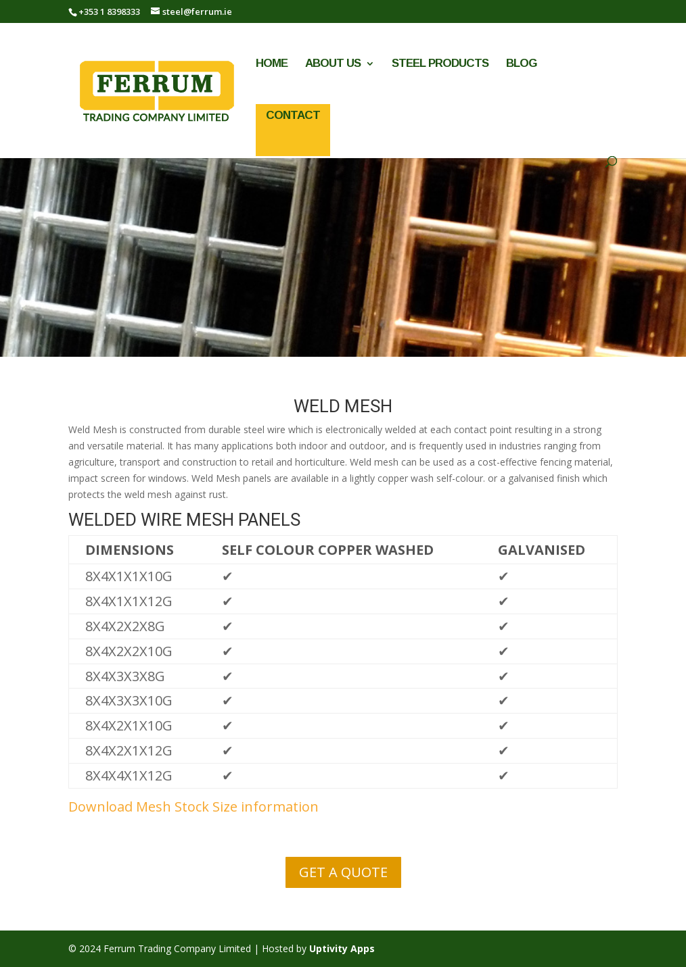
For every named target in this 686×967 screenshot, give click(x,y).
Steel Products (440, 64)
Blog (521, 64)
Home (272, 64)
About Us (333, 64)
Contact (293, 115)
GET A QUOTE (343, 872)
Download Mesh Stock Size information (193, 806)
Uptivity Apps (342, 948)
